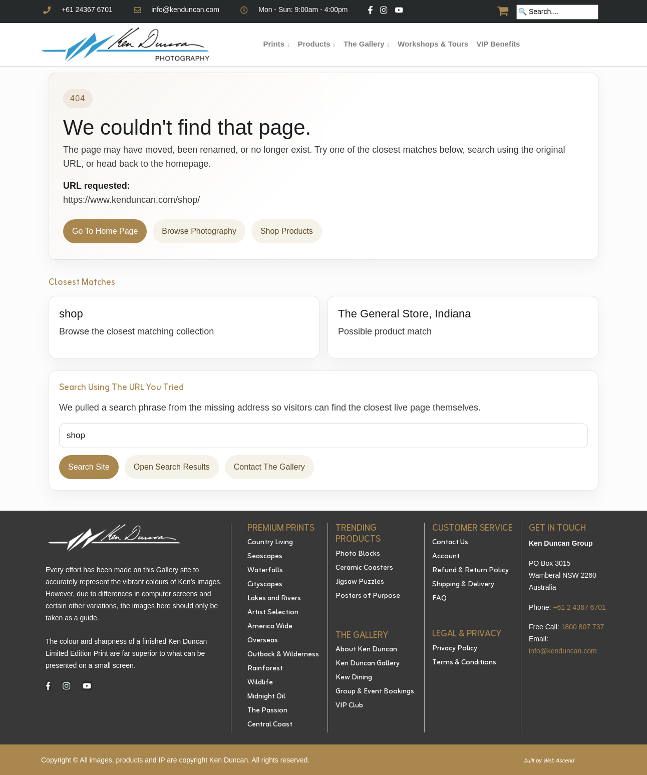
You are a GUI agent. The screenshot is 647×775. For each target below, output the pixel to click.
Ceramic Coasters (364, 568)
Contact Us (450, 543)
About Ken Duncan (366, 650)
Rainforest (265, 669)
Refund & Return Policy (470, 571)
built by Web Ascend (549, 760)
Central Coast (269, 725)
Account (446, 557)
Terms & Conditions (464, 663)
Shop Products (286, 231)
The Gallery (367, 44)
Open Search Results (172, 467)
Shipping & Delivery (463, 585)
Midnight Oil (266, 697)
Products (316, 44)
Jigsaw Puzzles (360, 582)
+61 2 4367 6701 (579, 607)
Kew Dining (354, 678)
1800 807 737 (582, 627)
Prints (276, 44)
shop (71, 313)
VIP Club (349, 706)
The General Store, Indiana (404, 313)
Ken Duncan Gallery (368, 664)
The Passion (267, 711)
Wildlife (260, 683)
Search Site (89, 467)
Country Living (270, 543)
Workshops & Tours (433, 44)
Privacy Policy (454, 649)
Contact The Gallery (269, 467)
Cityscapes (264, 585)
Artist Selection (272, 613)
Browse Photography (199, 231)
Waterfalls (265, 571)
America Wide (269, 627)
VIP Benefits (498, 44)
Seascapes (264, 557)
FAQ (439, 599)
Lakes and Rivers (274, 599)
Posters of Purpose (368, 596)
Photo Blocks (358, 554)
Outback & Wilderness (283, 655)
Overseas (262, 641)
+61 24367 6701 (87, 10)
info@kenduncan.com (185, 10)
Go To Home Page (105, 231)
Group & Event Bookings (375, 692)
